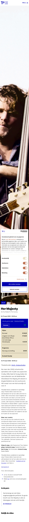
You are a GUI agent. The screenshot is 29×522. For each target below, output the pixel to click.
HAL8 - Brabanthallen (18, 365)
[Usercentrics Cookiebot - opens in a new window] (20, 231)
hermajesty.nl (5, 467)
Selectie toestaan (14, 289)
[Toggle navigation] (25, 3)
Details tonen (20, 279)
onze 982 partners (11, 239)
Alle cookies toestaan (14, 284)
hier (8, 479)
